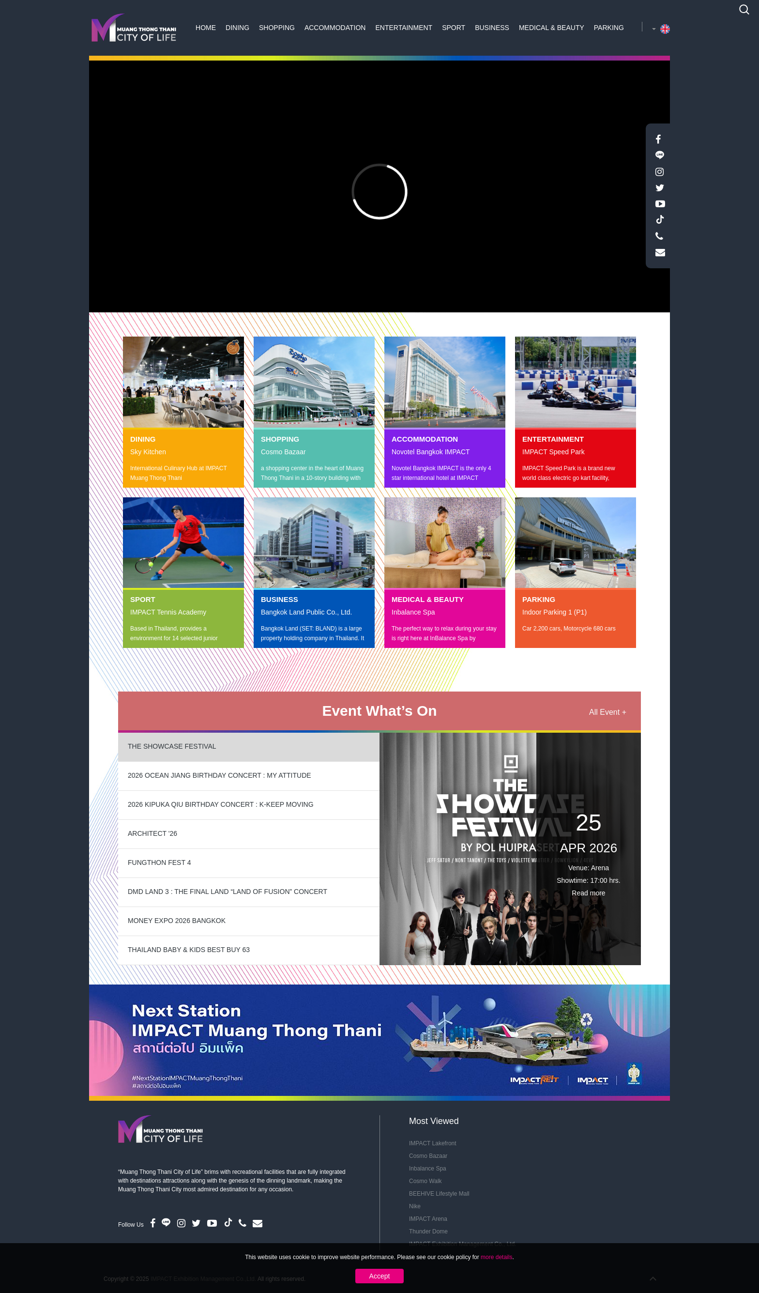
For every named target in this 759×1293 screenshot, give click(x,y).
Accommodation (335, 27)
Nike (415, 1206)
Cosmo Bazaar (283, 452)
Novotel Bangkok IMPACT (431, 452)
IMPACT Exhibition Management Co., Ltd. (462, 1244)
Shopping (277, 27)
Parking (609, 27)
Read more (588, 893)
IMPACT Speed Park (553, 452)
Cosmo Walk (425, 1181)
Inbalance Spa (413, 612)
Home (206, 27)
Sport (453, 27)
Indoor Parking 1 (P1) (554, 612)
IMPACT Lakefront (432, 1143)
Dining (237, 27)
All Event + (607, 712)
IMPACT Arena (428, 1219)
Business (492, 27)
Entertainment (403, 27)
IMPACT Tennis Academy (168, 612)
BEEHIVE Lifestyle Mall (439, 1193)
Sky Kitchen (148, 452)
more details (496, 1274)
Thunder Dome (428, 1231)
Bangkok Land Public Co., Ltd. (306, 612)
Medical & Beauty (551, 27)
